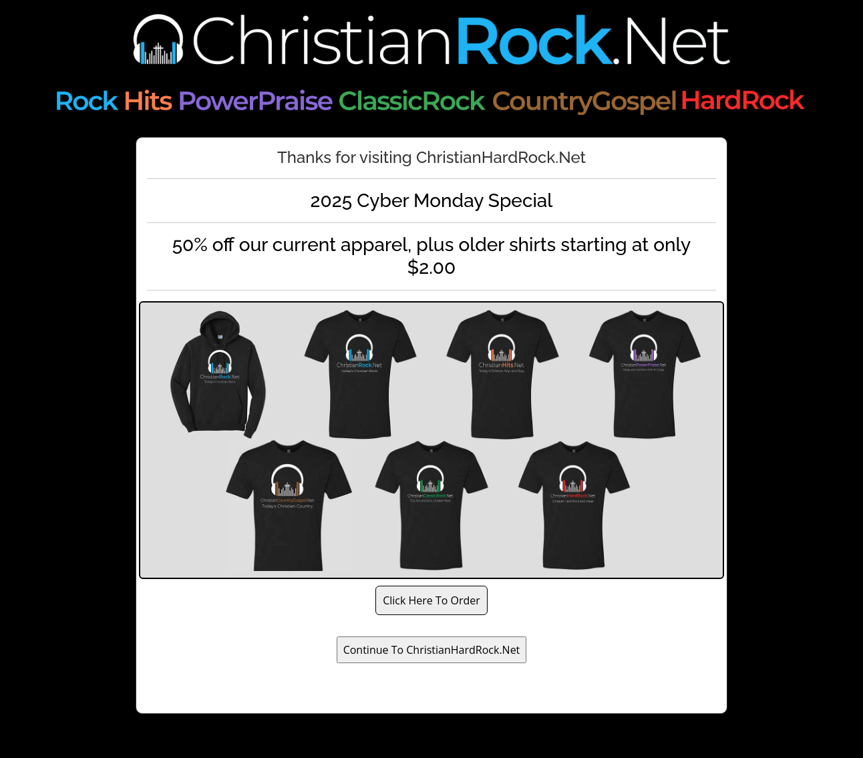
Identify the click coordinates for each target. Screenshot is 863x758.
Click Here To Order (431, 600)
